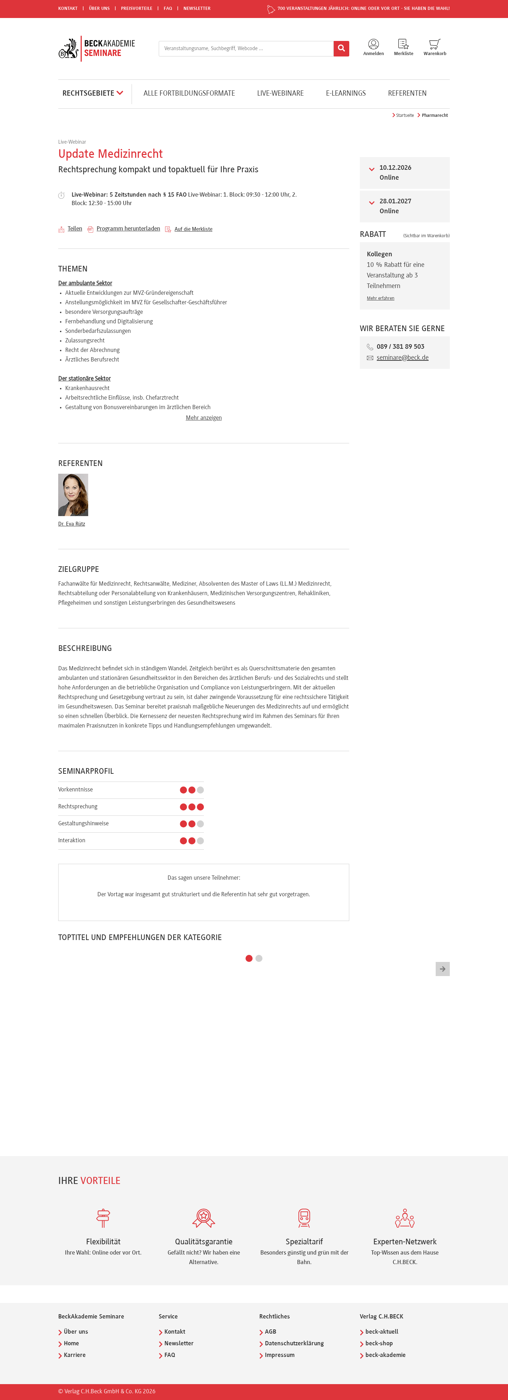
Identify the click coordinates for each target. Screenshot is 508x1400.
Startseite (405, 115)
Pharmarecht (435, 115)
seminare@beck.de (403, 357)
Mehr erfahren (380, 298)
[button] (249, 958)
